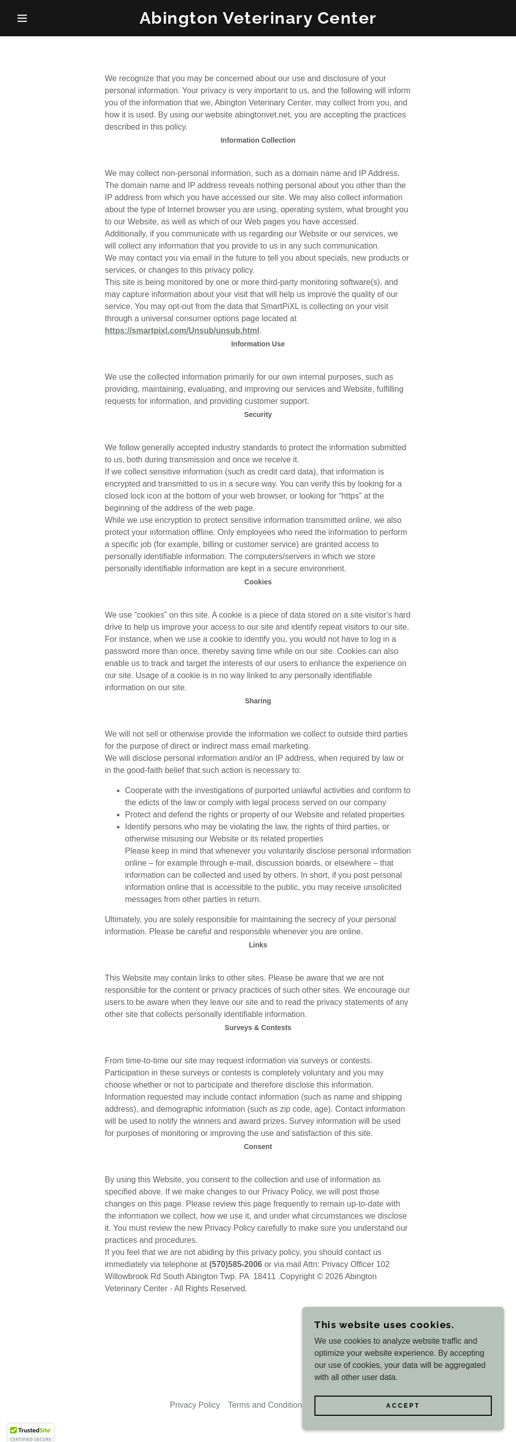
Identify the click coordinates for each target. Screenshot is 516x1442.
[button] (25, 18)
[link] (258, 21)
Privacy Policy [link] (195, 1405)
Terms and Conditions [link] (267, 1405)
